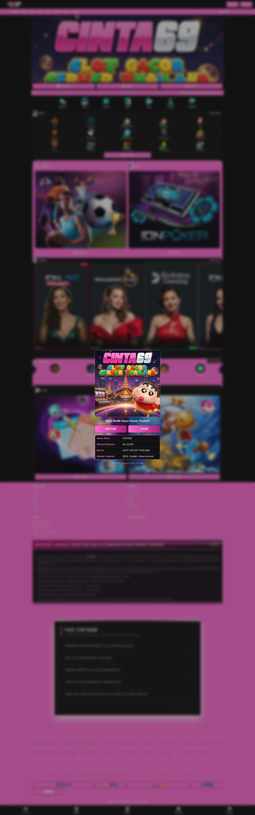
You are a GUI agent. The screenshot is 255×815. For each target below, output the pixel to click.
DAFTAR (111, 429)
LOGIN (144, 429)
